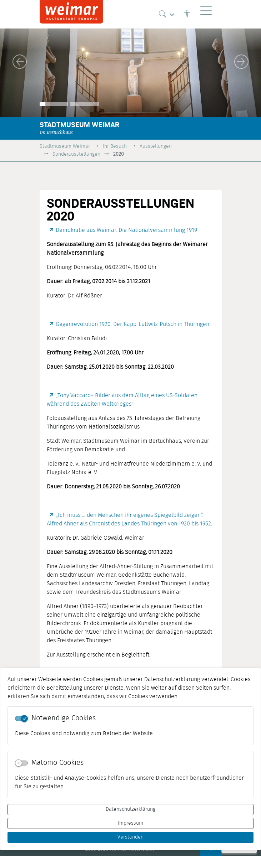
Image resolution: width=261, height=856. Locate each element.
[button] (19, 61)
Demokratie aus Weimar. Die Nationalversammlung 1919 (126, 230)
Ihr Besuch (115, 146)
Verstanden (130, 837)
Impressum (130, 823)
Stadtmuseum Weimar (65, 146)
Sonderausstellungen (76, 154)
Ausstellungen (156, 146)
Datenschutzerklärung (130, 809)
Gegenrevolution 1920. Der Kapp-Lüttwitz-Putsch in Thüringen (132, 324)
